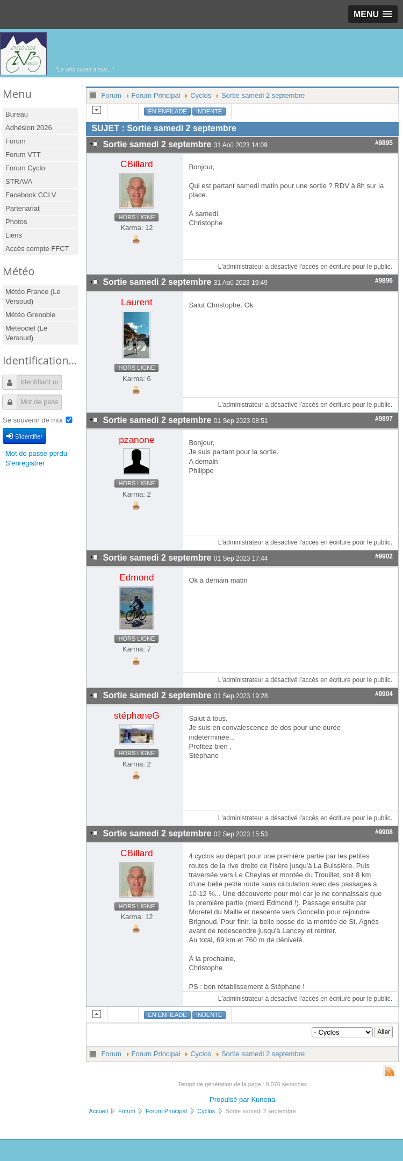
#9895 (384, 143)
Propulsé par (230, 1099)
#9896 (384, 280)
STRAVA (18, 181)
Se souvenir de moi (32, 420)
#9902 (384, 556)
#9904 (384, 694)
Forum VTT (23, 154)
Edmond (136, 577)
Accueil (98, 1111)
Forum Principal (156, 95)
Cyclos (200, 95)
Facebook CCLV (30, 195)
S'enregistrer (25, 463)
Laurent (137, 302)
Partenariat (22, 208)
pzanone (136, 439)
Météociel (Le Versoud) (26, 333)
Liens (13, 235)
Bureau (16, 114)
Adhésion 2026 (28, 128)
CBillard (136, 164)
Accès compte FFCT (37, 249)
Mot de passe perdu (36, 453)
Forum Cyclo (25, 168)
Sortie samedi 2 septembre (263, 95)
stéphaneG (137, 715)
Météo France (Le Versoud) (33, 296)
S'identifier (24, 436)
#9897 (384, 418)
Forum (15, 141)
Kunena (263, 1099)
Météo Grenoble (30, 315)
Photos (16, 222)
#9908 (384, 832)
